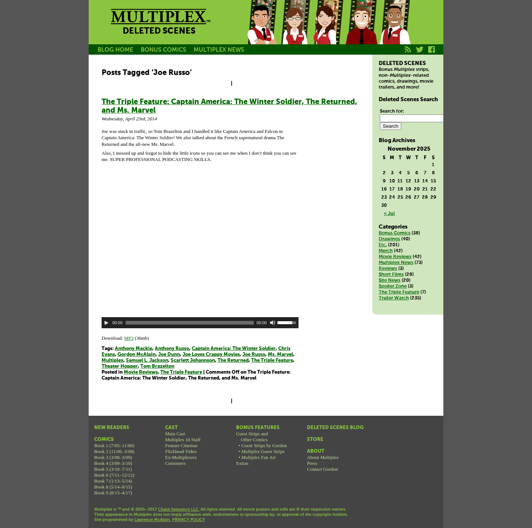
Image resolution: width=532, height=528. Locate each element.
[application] (200, 322)
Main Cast (175, 433)
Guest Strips (262, 451)
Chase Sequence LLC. (179, 509)
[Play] (106, 323)
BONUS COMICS (163, 50)
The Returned (233, 360)
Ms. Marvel (280, 354)
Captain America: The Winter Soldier (234, 348)
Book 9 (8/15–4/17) (113, 493)
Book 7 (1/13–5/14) (113, 481)
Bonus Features (258, 427)
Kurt (361, 30)
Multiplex (112, 360)
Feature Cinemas (181, 445)
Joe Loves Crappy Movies (211, 354)
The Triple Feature (272, 360)
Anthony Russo (172, 348)
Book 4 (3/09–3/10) (113, 463)
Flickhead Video (181, 451)
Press (312, 463)
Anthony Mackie (133, 348)
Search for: (392, 111)
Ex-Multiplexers (181, 457)
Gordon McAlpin (136, 354)
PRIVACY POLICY (188, 520)
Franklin (394, 30)
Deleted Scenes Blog (335, 427)
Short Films (391, 274)
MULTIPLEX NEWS (219, 50)
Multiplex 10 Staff (183, 439)
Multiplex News (396, 262)
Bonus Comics (394, 233)
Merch (386, 250)
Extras (242, 463)
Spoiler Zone (393, 286)
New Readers (111, 427)
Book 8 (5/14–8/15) (113, 487)
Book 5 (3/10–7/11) (113, 469)
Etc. (383, 245)
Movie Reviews (141, 372)
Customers (175, 463)
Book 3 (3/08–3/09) (113, 457)
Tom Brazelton (157, 366)
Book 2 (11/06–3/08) (114, 451)
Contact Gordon (322, 469)
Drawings (389, 239)
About (315, 451)
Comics (104, 439)
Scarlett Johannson (193, 360)
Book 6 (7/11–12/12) (114, 475)
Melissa (328, 30)
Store (315, 439)
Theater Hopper (120, 366)
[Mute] (273, 323)
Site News (389, 280)
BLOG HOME (115, 50)
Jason (261, 30)
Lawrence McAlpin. (152, 520)
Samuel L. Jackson (147, 360)
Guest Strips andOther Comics (252, 436)
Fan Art (258, 457)
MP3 (128, 338)
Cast (171, 427)
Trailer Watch (394, 298)
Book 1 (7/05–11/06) (114, 445)
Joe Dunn (169, 354)
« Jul (389, 213)
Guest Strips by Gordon (264, 445)
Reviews (388, 268)
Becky (294, 30)
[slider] (190, 323)
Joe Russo (253, 354)
